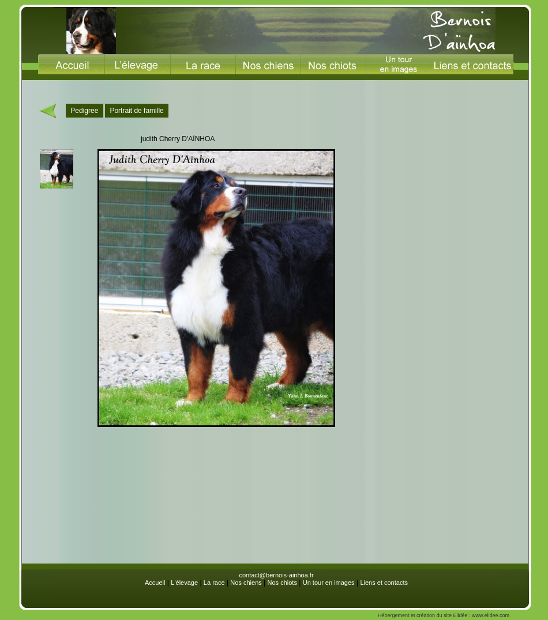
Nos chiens (245, 582)
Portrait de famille (137, 111)
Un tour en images (329, 582)
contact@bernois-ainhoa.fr (276, 575)
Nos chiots (282, 582)
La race (214, 582)
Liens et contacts (384, 582)
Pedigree (84, 111)
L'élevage (184, 582)
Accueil (155, 582)
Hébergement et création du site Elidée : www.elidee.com (443, 615)
